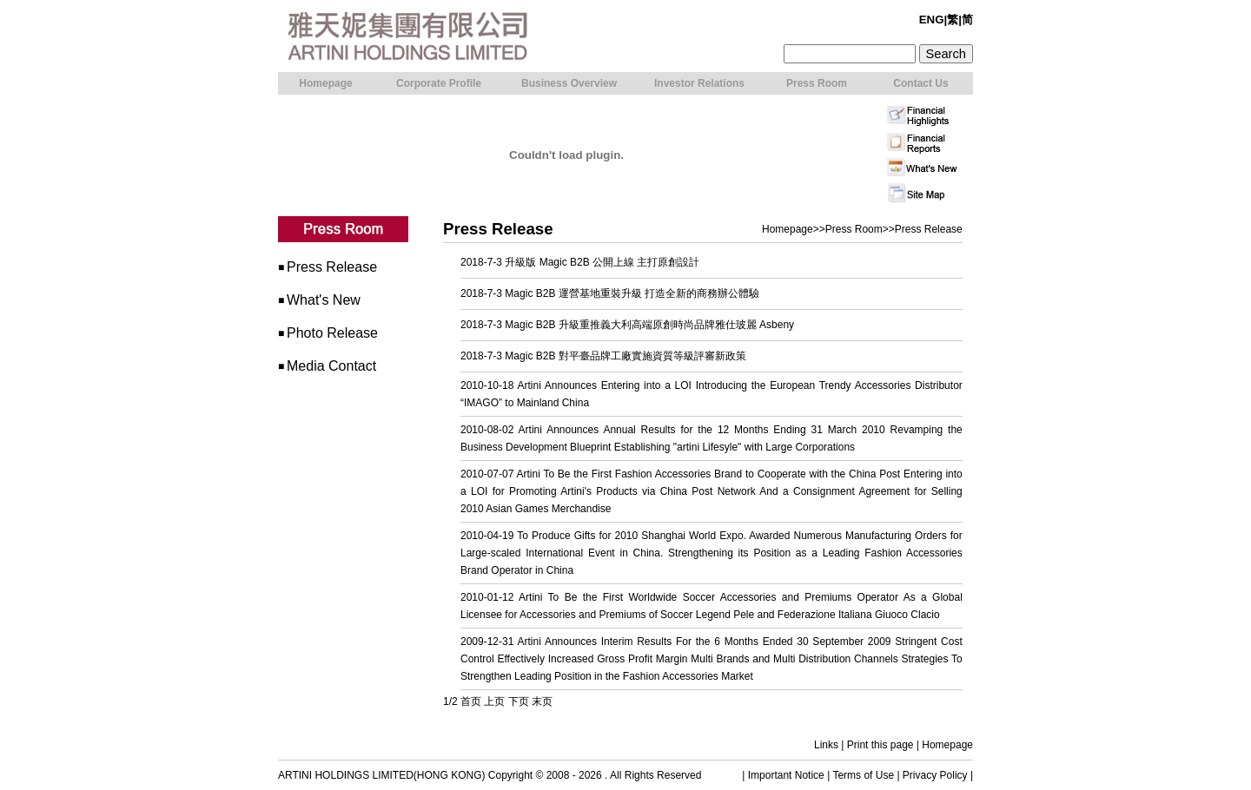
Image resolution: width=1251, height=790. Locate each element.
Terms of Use (863, 775)
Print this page (880, 745)
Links (826, 745)
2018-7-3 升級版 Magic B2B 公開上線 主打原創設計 (579, 262)
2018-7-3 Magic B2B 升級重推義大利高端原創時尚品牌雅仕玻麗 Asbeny (627, 325)
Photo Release (332, 333)
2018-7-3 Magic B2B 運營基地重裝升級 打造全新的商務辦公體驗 (609, 293)
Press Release (332, 267)
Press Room (854, 229)
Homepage (787, 229)
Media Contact (331, 366)
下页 (518, 701)
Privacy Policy (935, 775)
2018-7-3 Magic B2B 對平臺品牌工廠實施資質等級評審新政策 (603, 356)
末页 (542, 701)
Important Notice (786, 775)
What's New (324, 300)
